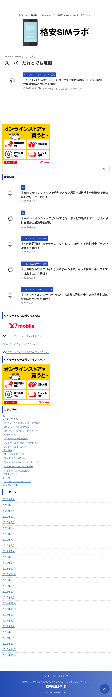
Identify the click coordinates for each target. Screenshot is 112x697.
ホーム (47, 676)
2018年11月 (9, 574)
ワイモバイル (79, 89)
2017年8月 (8, 620)
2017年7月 (8, 626)
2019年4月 (8, 551)
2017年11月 (9, 609)
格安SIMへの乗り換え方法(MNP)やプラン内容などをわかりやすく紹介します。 (56, 682)
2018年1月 (8, 597)
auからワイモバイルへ (22, 344)
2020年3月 (8, 522)
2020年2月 (8, 528)
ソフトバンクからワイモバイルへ (30, 352)
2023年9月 (8, 499)
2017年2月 (8, 637)
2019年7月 (8, 539)
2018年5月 (8, 585)
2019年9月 (8, 533)
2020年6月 (8, 516)
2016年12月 (9, 643)
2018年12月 (9, 568)
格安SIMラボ (56, 686)
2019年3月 (8, 557)
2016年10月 (9, 655)
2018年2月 (8, 591)
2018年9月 (8, 580)
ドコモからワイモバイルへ (25, 336)
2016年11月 (9, 649)
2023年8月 (8, 505)
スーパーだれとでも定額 (56, 89)
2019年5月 (8, 545)
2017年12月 (9, 603)
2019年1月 (8, 562)
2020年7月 (8, 510)
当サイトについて (60, 676)
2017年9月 (8, 614)
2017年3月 (8, 632)
